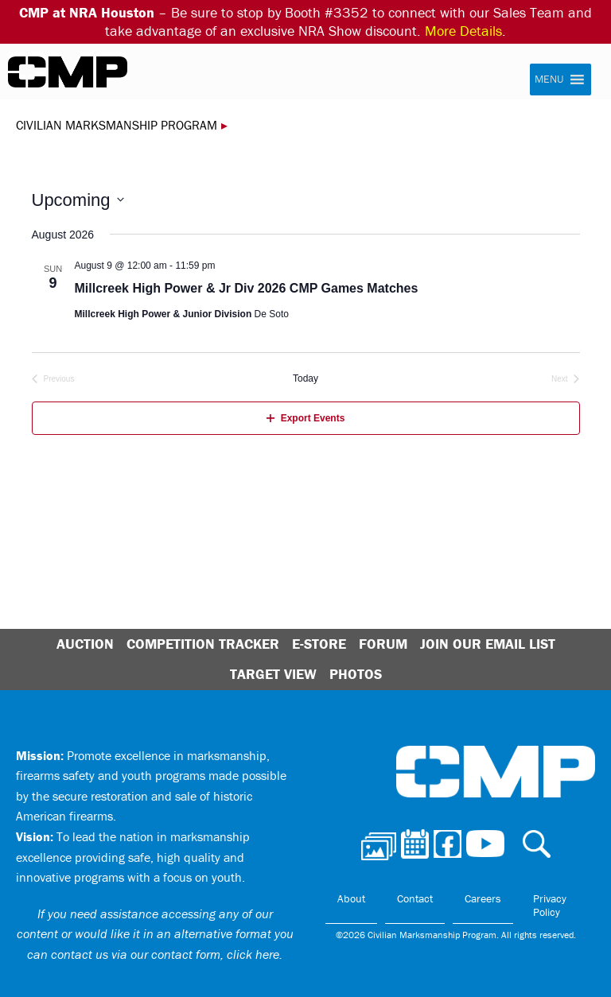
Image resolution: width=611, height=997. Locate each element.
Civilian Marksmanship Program (67, 72)
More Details (463, 30)
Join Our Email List (487, 643)
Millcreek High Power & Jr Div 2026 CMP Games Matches (246, 288)
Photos (355, 674)
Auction (85, 643)
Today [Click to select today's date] (305, 378)
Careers (483, 898)
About (351, 898)
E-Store (319, 643)
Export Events (306, 418)
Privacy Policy (549, 905)
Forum (383, 643)
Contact (415, 898)
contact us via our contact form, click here (165, 954)
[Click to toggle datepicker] (78, 200)
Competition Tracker (202, 643)
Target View (273, 674)
